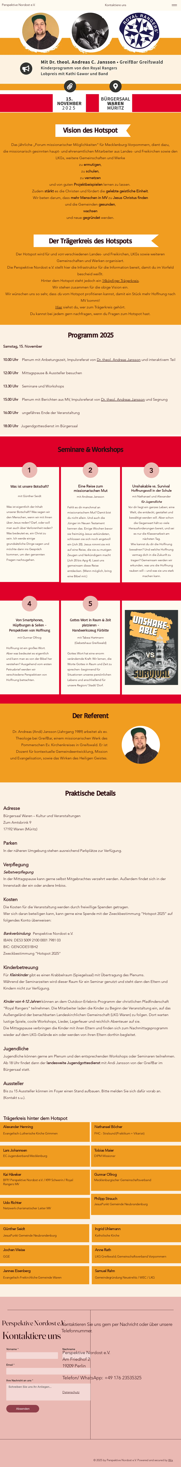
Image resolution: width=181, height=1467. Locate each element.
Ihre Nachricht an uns (19, 1380)
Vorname (12, 1349)
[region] (45, 1156)
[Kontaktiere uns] (115, 5)
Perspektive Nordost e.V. (34, 1323)
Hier (58, 307)
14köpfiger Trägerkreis (120, 280)
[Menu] (173, 5)
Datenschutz (70, 1392)
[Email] (59, 1371)
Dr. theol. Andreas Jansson (119, 359)
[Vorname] (31, 1355)
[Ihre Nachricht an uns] (60, 1392)
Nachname (68, 1349)
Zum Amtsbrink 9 (17, 822)
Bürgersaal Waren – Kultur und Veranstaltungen (42, 816)
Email (10, 1364)
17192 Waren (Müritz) (20, 829)
